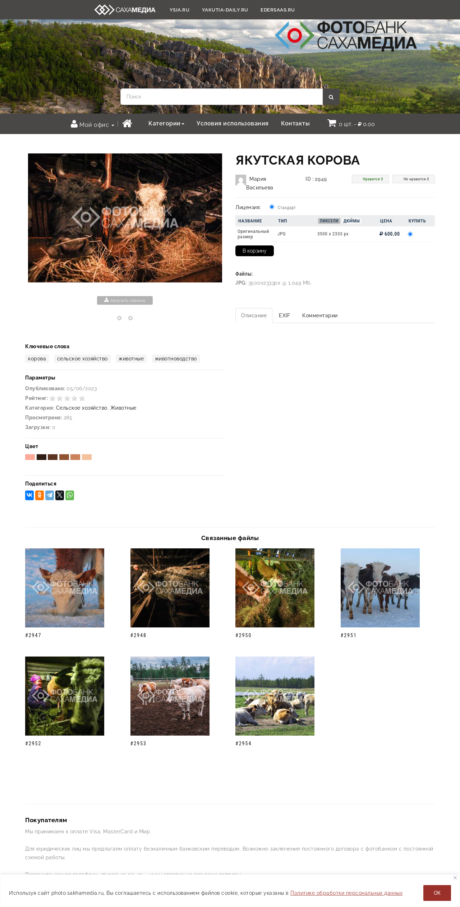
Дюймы (352, 221)
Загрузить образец (125, 300)
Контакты (295, 123)
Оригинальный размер (253, 234)
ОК (437, 893)
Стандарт (287, 207)
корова (37, 359)
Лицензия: (248, 207)
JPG (281, 233)
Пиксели (329, 221)
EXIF (284, 315)
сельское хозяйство (82, 359)
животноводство (176, 359)
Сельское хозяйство (81, 408)
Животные (123, 408)
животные (131, 359)
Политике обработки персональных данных (346, 893)
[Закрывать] (455, 877)
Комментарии (320, 315)
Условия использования (233, 123)
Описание (254, 315)
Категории (166, 123)
